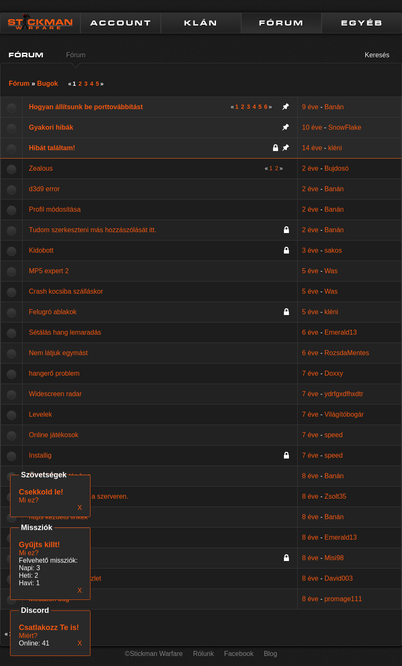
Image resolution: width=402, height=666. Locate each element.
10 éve (312, 127)
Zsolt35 (335, 496)
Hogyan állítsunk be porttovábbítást (86, 106)
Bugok (47, 83)
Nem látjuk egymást (58, 352)
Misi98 (334, 557)
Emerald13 (341, 332)
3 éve (310, 250)
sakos (333, 250)
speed (334, 434)
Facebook (238, 653)
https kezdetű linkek (58, 516)
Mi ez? (29, 552)
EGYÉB (362, 23)
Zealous (41, 168)
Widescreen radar (55, 393)
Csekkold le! (41, 492)
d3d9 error (44, 188)
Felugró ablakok (53, 311)
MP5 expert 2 (49, 270)
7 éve (310, 373)
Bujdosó (337, 168)
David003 (339, 578)
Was (331, 270)
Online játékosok (53, 434)
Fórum (75, 55)
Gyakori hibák (51, 127)
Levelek (40, 414)
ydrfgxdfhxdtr (344, 393)
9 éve (310, 106)
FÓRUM (281, 23)
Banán (334, 106)
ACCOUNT (121, 23)
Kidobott (41, 250)
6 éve (310, 332)
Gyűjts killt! (39, 544)
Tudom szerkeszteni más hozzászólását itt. (92, 229)
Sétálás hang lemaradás (65, 332)
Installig (40, 455)
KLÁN (201, 23)
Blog (270, 653)
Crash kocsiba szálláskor (66, 291)
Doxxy (334, 373)
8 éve (310, 475)
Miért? (28, 635)
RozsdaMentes (347, 352)
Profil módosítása (55, 209)
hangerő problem (54, 373)
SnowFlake (344, 127)
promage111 (343, 598)
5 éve (310, 270)
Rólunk (203, 653)
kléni (335, 147)
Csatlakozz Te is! (49, 627)
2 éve (310, 168)
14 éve (312, 147)
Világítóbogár (344, 414)
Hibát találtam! (52, 147)
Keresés (377, 55)
